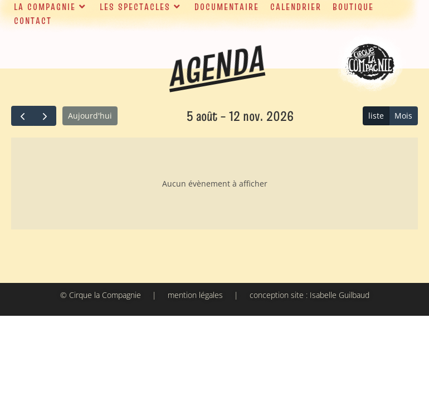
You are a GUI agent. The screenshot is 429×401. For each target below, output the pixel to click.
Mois (403, 115)
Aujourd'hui (90, 115)
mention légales (195, 295)
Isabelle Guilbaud (339, 295)
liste (376, 115)
